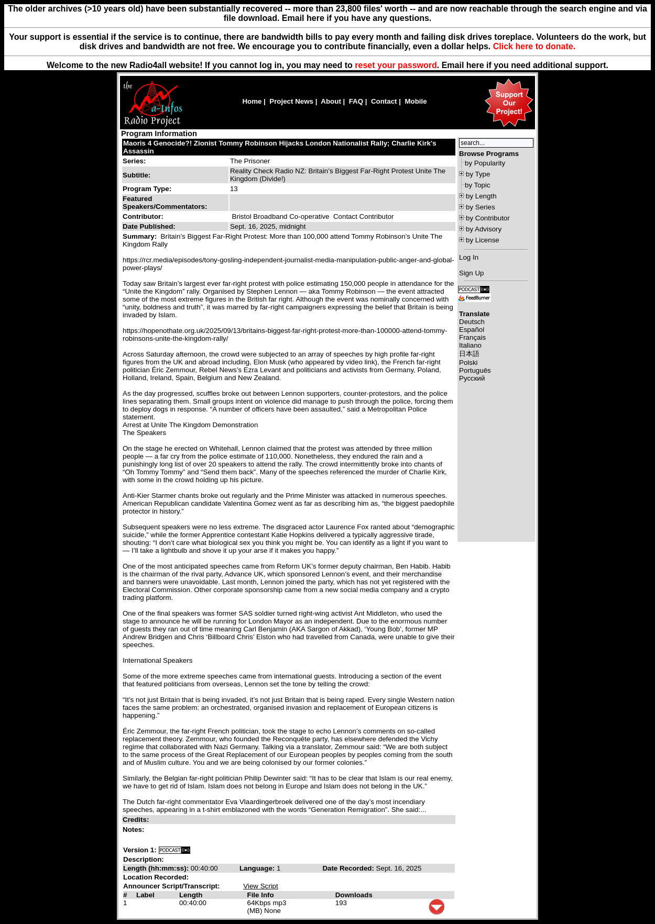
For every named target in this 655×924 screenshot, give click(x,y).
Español (471, 329)
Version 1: (140, 850)
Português (475, 370)
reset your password (396, 65)
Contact (384, 101)
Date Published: (149, 226)
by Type (478, 174)
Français (472, 337)
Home (251, 101)
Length (190, 895)
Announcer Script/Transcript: (171, 886)
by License (482, 240)
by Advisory (483, 229)
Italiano (470, 345)
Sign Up (471, 273)
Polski (468, 362)
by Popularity (485, 163)
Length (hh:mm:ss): (157, 868)
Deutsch (472, 322)
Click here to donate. (534, 46)
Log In (468, 257)
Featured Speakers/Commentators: (165, 202)
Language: (258, 868)
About (331, 101)
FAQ (356, 101)
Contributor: (143, 216)
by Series (480, 207)
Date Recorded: (349, 868)
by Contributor (488, 218)
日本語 (469, 354)
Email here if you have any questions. (356, 18)
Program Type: (147, 189)
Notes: (134, 829)
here (475, 65)
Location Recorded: (156, 877)
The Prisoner (250, 161)
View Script (260, 886)
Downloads (354, 895)
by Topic (477, 185)
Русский (472, 378)
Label (145, 895)
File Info (260, 895)
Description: (143, 859)
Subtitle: (136, 175)
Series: (134, 161)
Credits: (137, 819)
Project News (291, 101)
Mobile (416, 101)
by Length (481, 196)
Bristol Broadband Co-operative (281, 216)
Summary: (141, 236)
